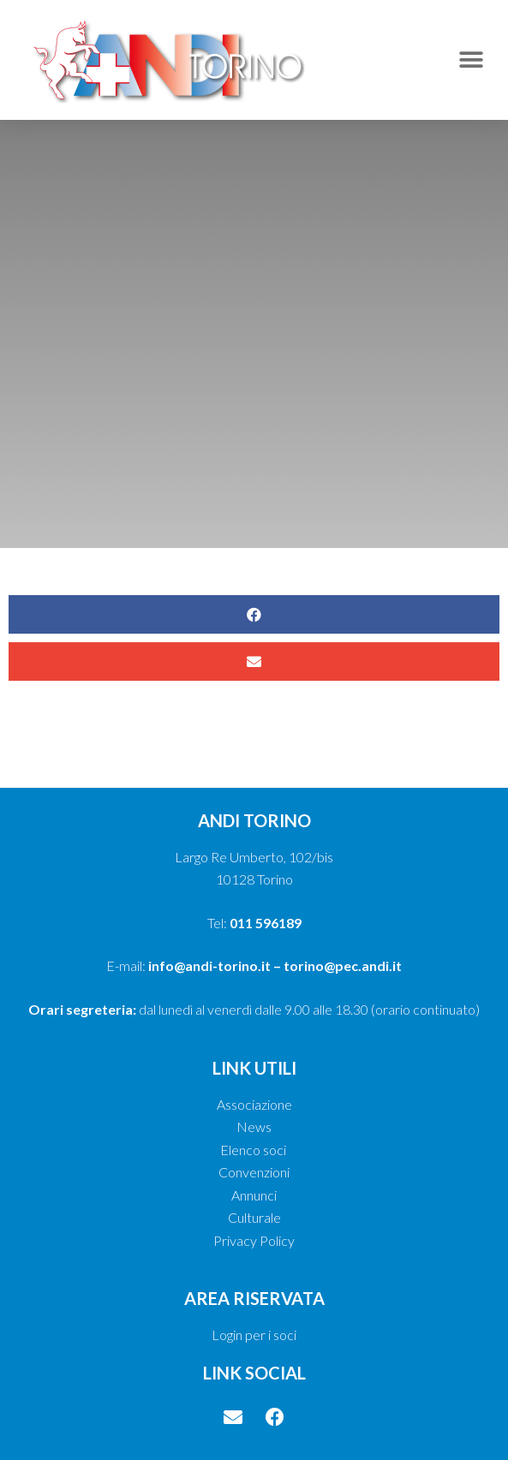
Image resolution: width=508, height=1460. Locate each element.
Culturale (254, 1217)
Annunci (254, 1195)
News (254, 1126)
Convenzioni (254, 1172)
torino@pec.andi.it (343, 965)
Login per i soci (254, 1334)
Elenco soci (254, 1149)
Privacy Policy (254, 1240)
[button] (471, 59)
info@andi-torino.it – (216, 965)
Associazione (254, 1104)
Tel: (254, 923)
